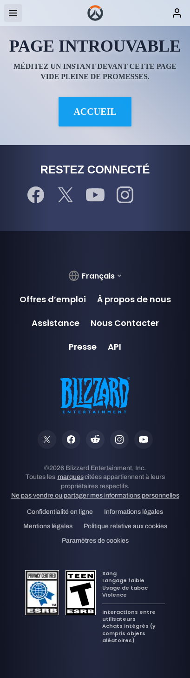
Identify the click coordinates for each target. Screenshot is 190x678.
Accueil (94, 111)
